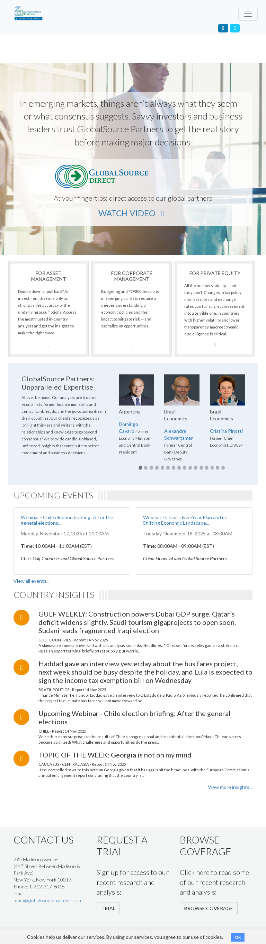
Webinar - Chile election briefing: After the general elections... (67, 520)
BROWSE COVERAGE (208, 908)
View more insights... (230, 787)
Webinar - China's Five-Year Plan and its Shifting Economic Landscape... (185, 520)
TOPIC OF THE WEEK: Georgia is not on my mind (115, 755)
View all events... (32, 581)
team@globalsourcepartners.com (48, 900)
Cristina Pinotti (226, 431)
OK (238, 937)
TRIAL (108, 908)
